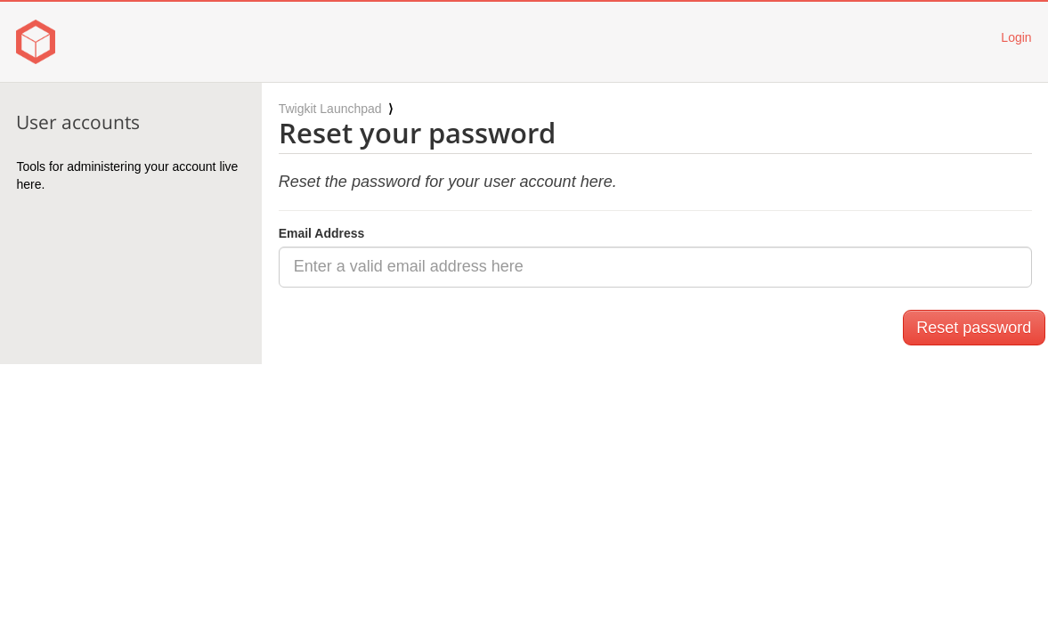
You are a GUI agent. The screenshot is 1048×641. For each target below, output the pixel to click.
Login (1016, 37)
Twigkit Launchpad (330, 108)
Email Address (322, 233)
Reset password (973, 328)
